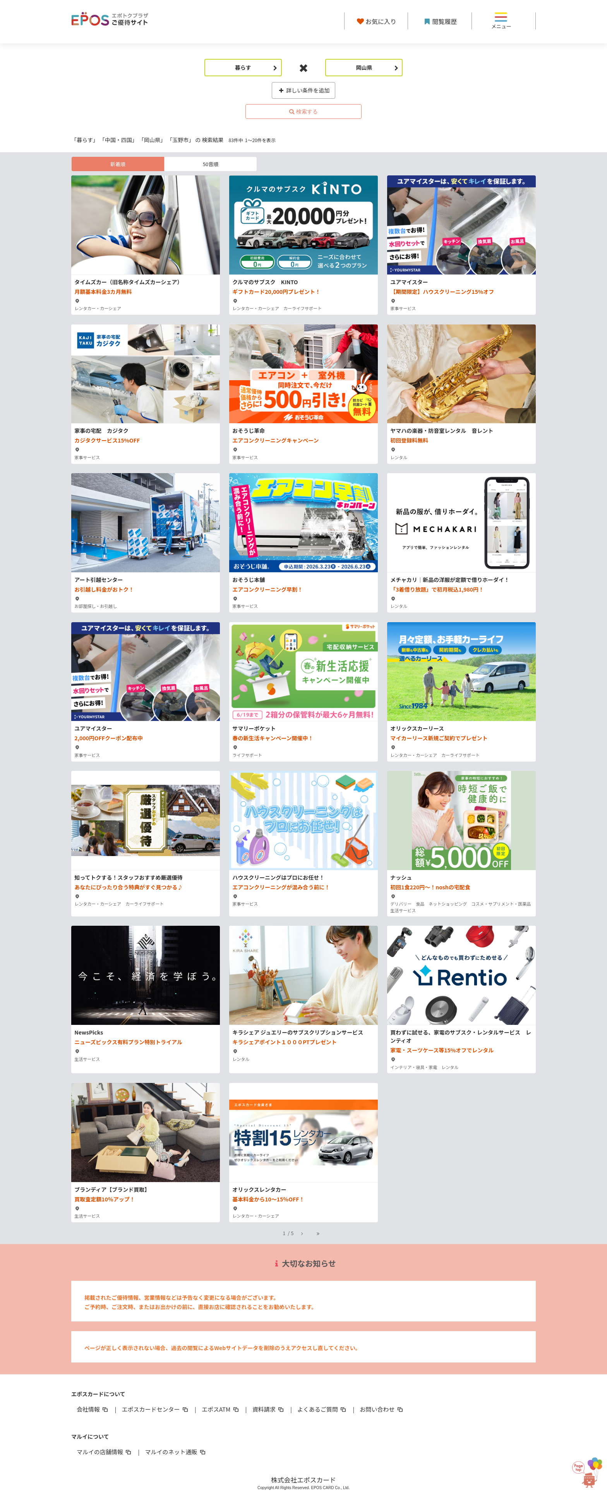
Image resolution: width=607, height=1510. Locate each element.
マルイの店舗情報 (104, 1452)
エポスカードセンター (155, 1409)
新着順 (117, 164)
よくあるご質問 (322, 1409)
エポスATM (221, 1409)
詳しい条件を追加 (304, 90)
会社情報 (93, 1409)
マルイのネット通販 (175, 1452)
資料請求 (268, 1409)
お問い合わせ (382, 1409)
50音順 (210, 164)
